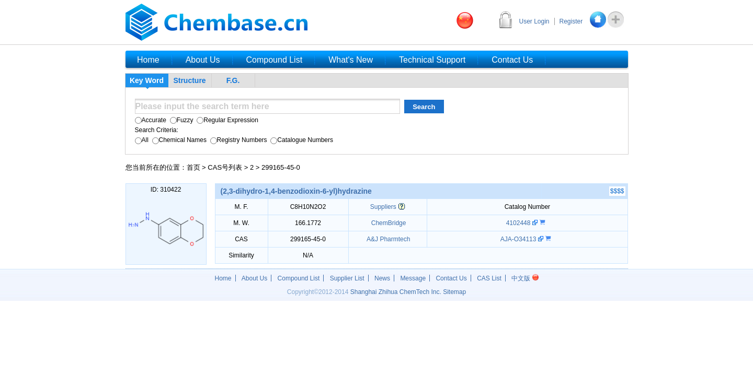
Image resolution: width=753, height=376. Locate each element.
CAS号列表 (225, 167)
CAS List (489, 278)
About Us (254, 278)
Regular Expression (226, 120)
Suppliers (383, 206)
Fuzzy (180, 120)
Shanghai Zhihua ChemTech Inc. (395, 292)
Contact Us (451, 278)
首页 (193, 167)
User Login (534, 21)
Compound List (299, 278)
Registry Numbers (237, 140)
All (142, 140)
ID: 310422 (166, 189)
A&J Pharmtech (387, 239)
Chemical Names (178, 140)
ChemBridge (387, 223)
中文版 (524, 278)
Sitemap (454, 292)
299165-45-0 (280, 167)
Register (571, 21)
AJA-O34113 (519, 239)
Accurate (150, 120)
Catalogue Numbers (301, 140)
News (382, 278)
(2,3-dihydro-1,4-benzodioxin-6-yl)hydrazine (296, 191)
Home (223, 278)
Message (413, 278)
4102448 (519, 223)
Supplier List (347, 278)
